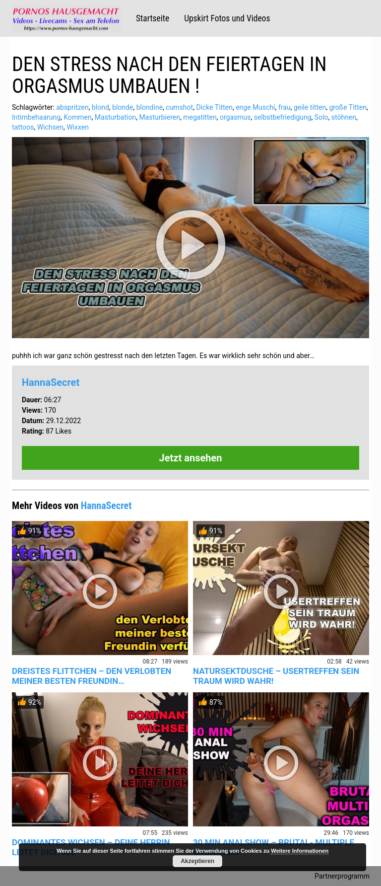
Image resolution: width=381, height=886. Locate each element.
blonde (122, 107)
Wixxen (77, 127)
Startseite (152, 18)
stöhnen (343, 117)
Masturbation (115, 117)
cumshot (179, 107)
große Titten (347, 107)
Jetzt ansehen (190, 458)
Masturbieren (159, 117)
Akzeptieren (197, 861)
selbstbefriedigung (283, 117)
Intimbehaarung (36, 117)
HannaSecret (50, 382)
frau (284, 107)
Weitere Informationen (299, 851)
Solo (321, 117)
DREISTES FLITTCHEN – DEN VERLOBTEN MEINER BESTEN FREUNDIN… (91, 676)
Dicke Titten (214, 107)
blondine (149, 107)
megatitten (199, 117)
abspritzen (72, 107)
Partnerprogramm (342, 876)
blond (100, 107)
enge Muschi (255, 107)
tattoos (23, 127)
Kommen (77, 117)
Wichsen (50, 127)
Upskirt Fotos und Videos (227, 18)
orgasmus (235, 117)
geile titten (310, 107)
